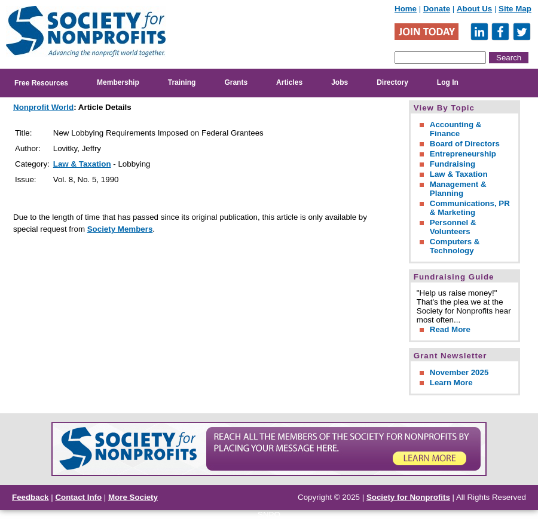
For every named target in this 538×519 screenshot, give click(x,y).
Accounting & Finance (456, 129)
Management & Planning (458, 189)
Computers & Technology (455, 246)
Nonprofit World (43, 107)
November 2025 (459, 372)
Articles (289, 82)
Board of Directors (465, 143)
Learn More (451, 382)
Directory (392, 82)
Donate (436, 8)
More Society (133, 497)
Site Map (515, 8)
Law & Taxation (82, 163)
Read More (450, 329)
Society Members (120, 229)
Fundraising (452, 163)
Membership (118, 82)
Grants (235, 82)
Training (182, 82)
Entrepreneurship (463, 153)
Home (406, 8)
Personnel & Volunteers (453, 227)
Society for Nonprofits (408, 497)
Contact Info (78, 497)
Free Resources (41, 83)
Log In (447, 82)
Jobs (339, 82)
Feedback (30, 497)
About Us (474, 8)
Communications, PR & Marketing (470, 208)
